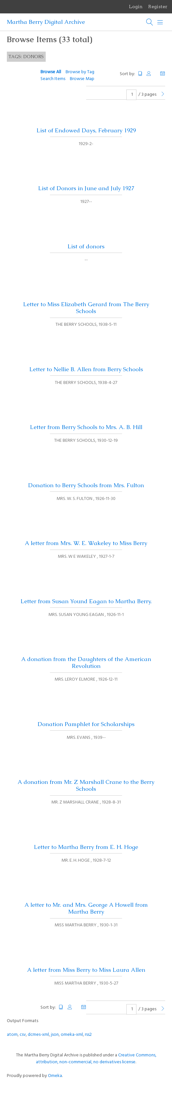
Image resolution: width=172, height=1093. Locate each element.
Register (157, 6)
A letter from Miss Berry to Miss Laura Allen (86, 969)
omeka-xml (72, 1034)
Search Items (52, 79)
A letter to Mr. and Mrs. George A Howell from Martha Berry (86, 908)
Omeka (55, 1076)
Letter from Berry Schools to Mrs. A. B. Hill (86, 427)
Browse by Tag (80, 72)
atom (12, 1034)
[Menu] (160, 22)
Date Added (162, 73)
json (55, 1034)
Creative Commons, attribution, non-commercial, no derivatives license (96, 1059)
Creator (151, 73)
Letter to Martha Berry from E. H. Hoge (86, 847)
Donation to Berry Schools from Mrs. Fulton (86, 485)
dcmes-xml (38, 1034)
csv (23, 1034)
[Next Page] (163, 94)
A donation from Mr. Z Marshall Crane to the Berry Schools (86, 785)
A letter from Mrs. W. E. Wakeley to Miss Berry (86, 543)
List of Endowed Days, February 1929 (86, 130)
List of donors (86, 246)
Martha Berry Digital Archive (46, 21)
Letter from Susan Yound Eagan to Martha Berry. (86, 601)
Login (136, 6)
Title (140, 73)
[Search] (150, 22)
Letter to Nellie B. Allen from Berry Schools (86, 369)
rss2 (88, 1034)
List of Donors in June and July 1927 (86, 188)
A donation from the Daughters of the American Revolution (86, 662)
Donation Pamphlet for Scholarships (86, 724)
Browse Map (82, 79)
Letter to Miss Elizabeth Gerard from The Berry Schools (86, 308)
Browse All (50, 72)
